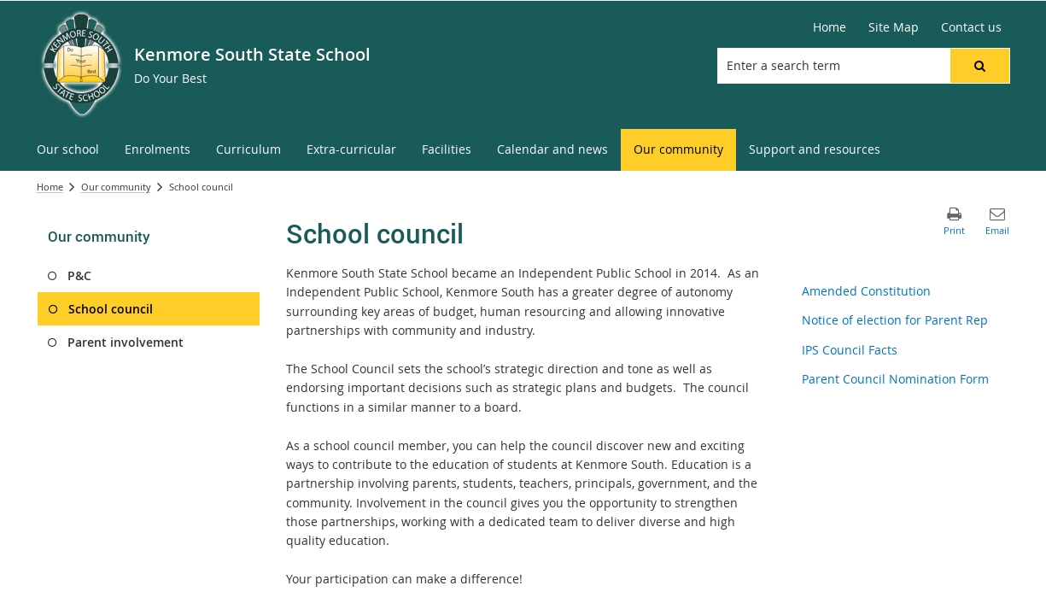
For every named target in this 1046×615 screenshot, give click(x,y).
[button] (979, 66)
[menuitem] (68, 150)
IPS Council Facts (849, 350)
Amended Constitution (866, 291)
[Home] (829, 27)
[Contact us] (971, 27)
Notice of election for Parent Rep (895, 320)
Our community (116, 186)
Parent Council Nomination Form (895, 379)
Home (50, 186)
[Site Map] (893, 27)
